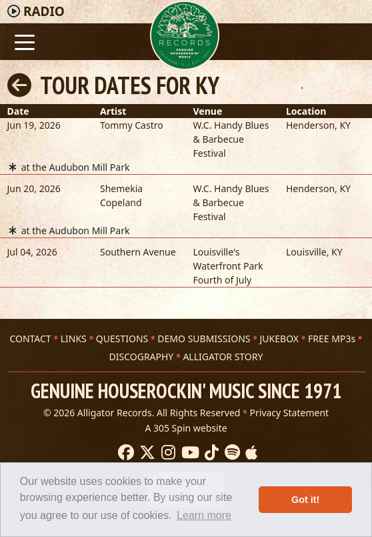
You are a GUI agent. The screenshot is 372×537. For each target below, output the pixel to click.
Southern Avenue (138, 251)
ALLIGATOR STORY (223, 356)
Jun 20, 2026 (34, 188)
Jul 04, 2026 (32, 251)
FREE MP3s (331, 338)
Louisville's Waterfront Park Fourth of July (228, 265)
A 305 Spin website (186, 428)
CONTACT (30, 338)
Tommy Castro (131, 125)
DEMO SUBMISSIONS (203, 338)
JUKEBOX (279, 338)
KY (345, 125)
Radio (44, 11)
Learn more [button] (204, 515)
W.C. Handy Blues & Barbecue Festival (231, 139)
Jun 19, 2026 (34, 125)
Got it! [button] (305, 499)
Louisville (306, 251)
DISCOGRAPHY (141, 356)
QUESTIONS (122, 338)
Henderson (310, 125)
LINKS (74, 338)
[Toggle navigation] (25, 41)
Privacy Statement (289, 412)
